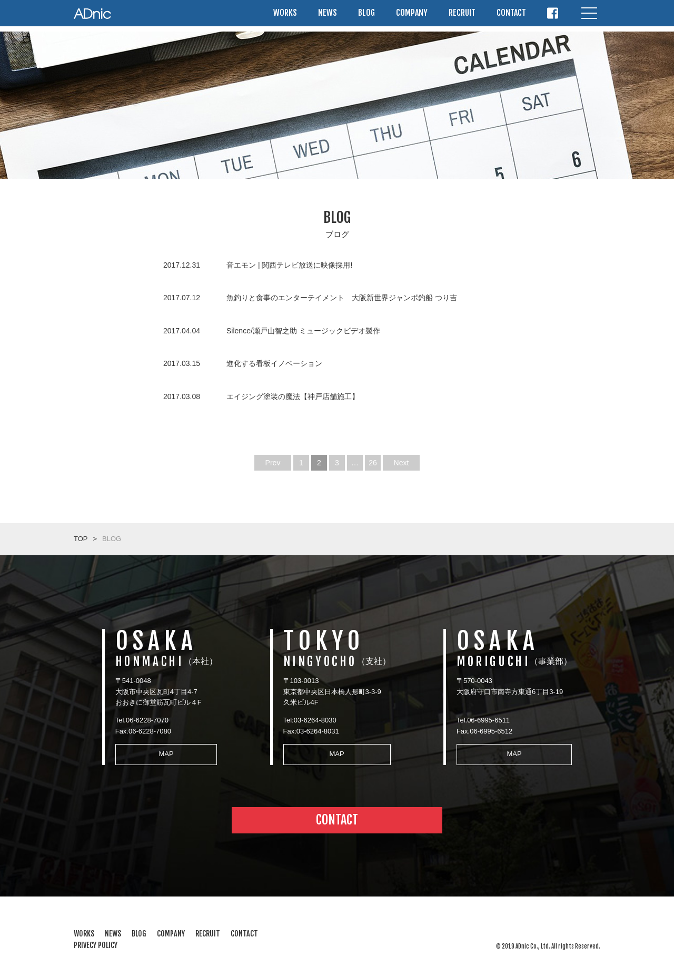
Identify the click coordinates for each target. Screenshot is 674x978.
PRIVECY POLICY (95, 939)
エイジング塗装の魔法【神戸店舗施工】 (292, 396)
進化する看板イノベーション (274, 363)
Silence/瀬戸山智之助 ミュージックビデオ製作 (303, 331)
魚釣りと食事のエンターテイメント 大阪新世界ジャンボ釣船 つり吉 (341, 297)
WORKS (285, 15)
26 (373, 463)
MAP (162, 751)
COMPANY (412, 15)
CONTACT (511, 15)
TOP (81, 539)
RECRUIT (462, 15)
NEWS (327, 15)
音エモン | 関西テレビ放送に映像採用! (289, 265)
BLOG (366, 15)
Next (401, 463)
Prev (273, 463)
